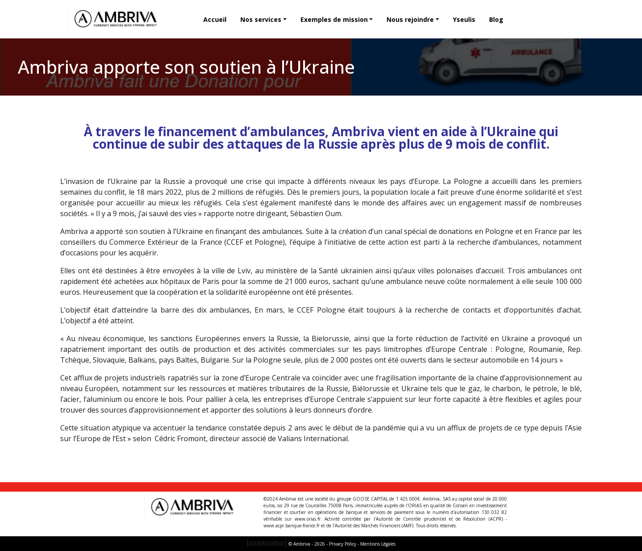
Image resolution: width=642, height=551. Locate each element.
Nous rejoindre (410, 19)
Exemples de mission (334, 19)
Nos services (260, 19)
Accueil (214, 19)
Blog (496, 19)
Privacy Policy (342, 544)
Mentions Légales (377, 544)
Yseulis (464, 19)
